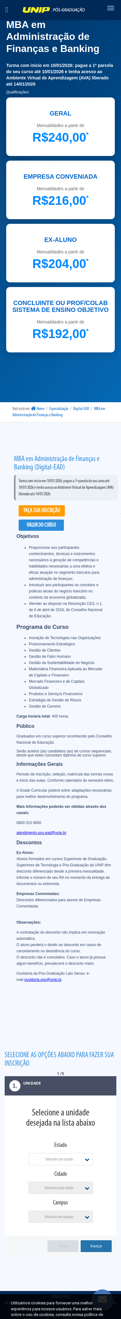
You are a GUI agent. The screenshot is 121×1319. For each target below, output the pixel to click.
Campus (60, 1203)
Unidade (23, 1085)
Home (37, 409)
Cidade (60, 1174)
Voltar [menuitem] (63, 1246)
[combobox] (61, 1159)
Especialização (58, 409)
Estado (60, 1145)
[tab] (60, 1085)
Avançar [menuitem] (96, 1246)
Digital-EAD (81, 409)
